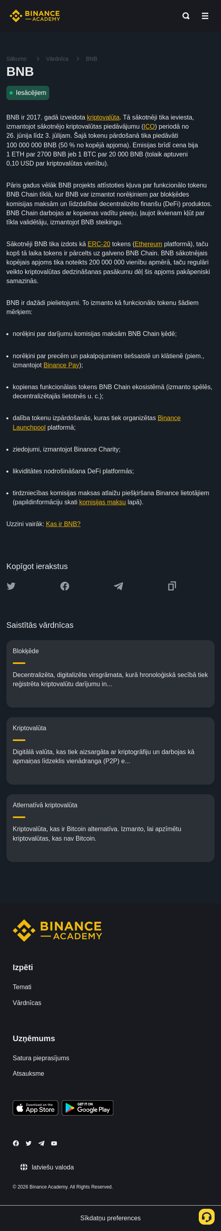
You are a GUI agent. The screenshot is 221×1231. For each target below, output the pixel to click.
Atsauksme (28, 1073)
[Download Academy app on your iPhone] (35, 1109)
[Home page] (35, 16)
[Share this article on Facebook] (65, 586)
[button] (205, 16)
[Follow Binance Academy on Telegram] (41, 1143)
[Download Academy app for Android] (87, 1109)
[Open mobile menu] (205, 16)
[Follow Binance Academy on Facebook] (16, 1143)
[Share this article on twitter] (11, 586)
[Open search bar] (183, 16)
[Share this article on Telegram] (118, 586)
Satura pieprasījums (41, 1058)
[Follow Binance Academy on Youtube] (54, 1143)
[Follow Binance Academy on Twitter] (28, 1143)
